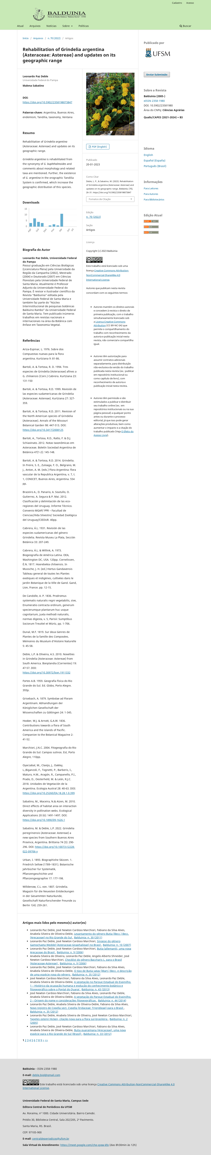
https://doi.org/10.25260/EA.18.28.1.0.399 (49, 793)
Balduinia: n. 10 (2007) (117, 945)
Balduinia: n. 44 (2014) (112, 1000)
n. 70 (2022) (54, 38)
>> (46, 1040)
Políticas (84, 26)
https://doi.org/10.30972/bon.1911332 (46, 672)
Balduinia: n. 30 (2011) (88, 937)
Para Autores (151, 194)
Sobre (66, 26)
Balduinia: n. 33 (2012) (97, 1034)
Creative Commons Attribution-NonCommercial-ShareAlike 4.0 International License (107, 275)
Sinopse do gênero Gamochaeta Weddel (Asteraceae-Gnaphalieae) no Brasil (75, 943)
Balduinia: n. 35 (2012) (86, 974)
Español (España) (154, 160)
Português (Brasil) (155, 166)
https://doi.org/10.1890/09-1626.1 (44, 820)
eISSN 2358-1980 (154, 101)
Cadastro (177, 2)
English (148, 155)
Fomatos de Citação (100, 199)
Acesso (190, 2)
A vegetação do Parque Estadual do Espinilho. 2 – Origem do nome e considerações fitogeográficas (80, 998)
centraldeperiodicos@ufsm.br (50, 1138)
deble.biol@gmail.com (46, 1075)
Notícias (51, 26)
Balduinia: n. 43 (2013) (96, 989)
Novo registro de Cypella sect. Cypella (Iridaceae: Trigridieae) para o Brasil (77, 1008)
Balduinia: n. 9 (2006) (70, 952)
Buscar (185, 26)
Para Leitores (151, 188)
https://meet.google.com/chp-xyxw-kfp (84, 1145)
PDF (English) (99, 146)
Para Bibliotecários (154, 199)
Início (26, 38)
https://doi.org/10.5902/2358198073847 (47, 102)
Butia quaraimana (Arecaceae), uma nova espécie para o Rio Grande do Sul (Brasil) (78, 1032)
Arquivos (35, 26)
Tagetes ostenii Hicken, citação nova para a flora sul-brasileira (69, 1019)
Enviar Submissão (156, 74)
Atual (20, 26)
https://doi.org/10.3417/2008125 (43, 430)
